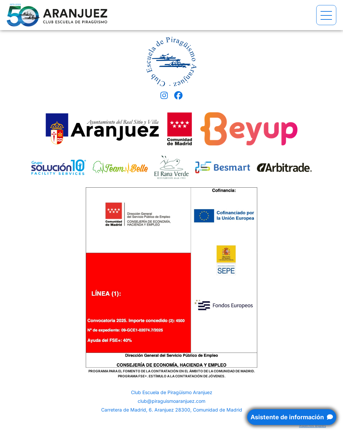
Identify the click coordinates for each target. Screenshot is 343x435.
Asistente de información (292, 417)
